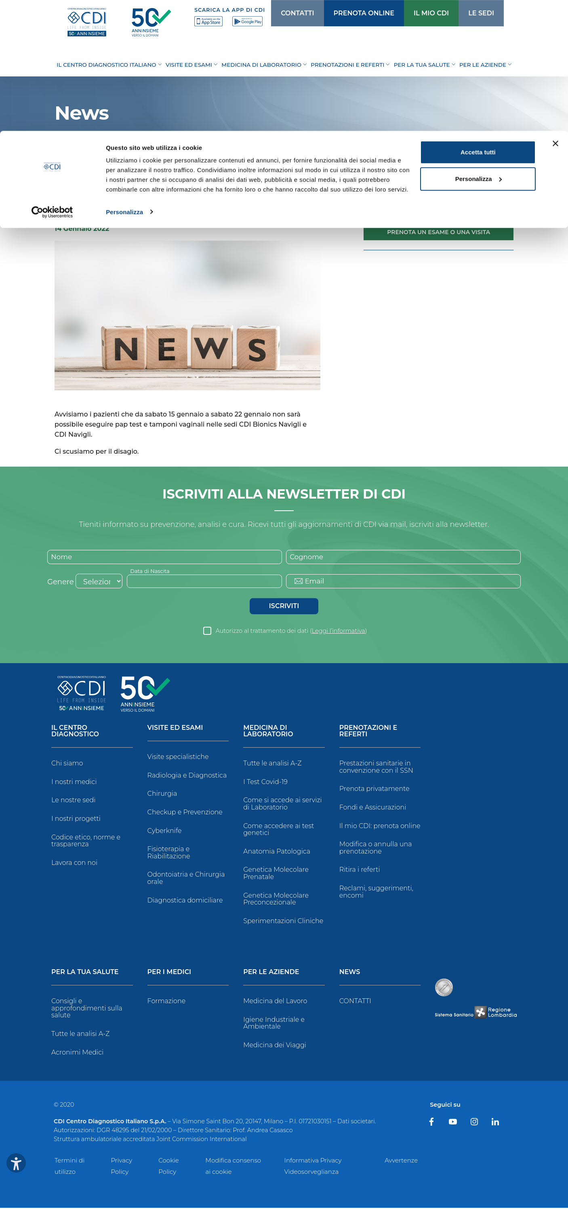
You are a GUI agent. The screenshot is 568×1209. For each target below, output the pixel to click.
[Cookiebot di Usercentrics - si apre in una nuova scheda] (52, 81)
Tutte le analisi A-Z (272, 764)
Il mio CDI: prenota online (380, 827)
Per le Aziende (271, 973)
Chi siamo (67, 764)
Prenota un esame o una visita (438, 232)
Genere (60, 583)
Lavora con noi (74, 863)
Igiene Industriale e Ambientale (274, 1024)
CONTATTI (355, 1002)
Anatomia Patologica (276, 852)
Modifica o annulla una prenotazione (375, 848)
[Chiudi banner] (555, 12)
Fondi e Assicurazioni (372, 808)
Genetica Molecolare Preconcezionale (276, 899)
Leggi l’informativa (338, 632)
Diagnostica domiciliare (185, 901)
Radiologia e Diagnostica (187, 776)
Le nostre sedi (73, 801)
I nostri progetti (76, 820)
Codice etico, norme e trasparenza (85, 841)
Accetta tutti (478, 21)
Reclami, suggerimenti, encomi (376, 893)
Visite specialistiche (178, 758)
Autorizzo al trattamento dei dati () (291, 632)
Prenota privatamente (374, 790)
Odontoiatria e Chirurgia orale (186, 879)
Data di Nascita (151, 571)
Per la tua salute (85, 973)
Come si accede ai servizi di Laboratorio (282, 804)
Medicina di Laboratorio (268, 732)
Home (64, 167)
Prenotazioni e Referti (368, 732)
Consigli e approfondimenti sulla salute (86, 1009)
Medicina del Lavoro (275, 1002)
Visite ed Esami (175, 729)
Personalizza (124, 80)
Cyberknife (164, 831)
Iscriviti (284, 607)
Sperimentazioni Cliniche (283, 922)
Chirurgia (162, 795)
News (91, 167)
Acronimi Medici (77, 1053)
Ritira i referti (359, 871)
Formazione (166, 1002)
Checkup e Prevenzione (185, 813)
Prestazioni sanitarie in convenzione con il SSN (376, 768)
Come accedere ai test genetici (278, 830)
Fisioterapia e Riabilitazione (168, 853)
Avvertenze (401, 1161)
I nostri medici (74, 783)
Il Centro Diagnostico (75, 732)
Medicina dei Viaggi (274, 1046)
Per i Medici (169, 973)
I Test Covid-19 (265, 783)
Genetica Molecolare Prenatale (276, 874)
